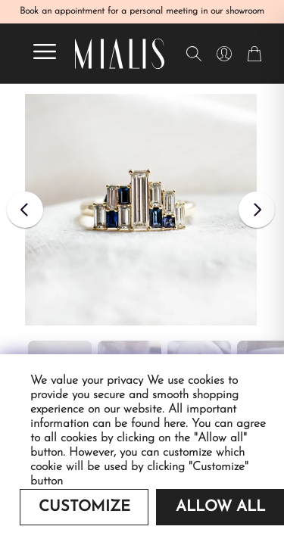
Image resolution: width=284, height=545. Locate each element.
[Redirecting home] (119, 54)
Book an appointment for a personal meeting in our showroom (142, 11)
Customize (84, 507)
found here (158, 424)
